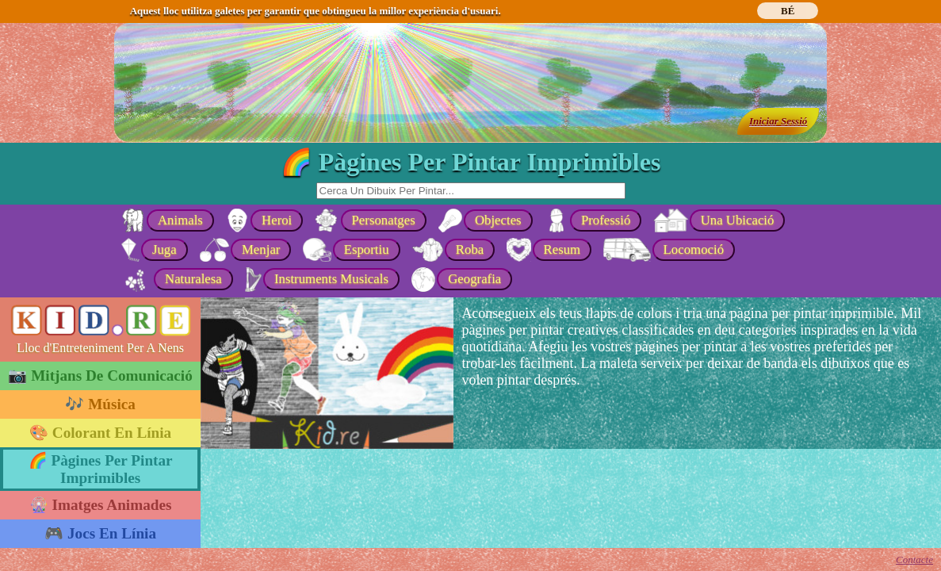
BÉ (787, 11)
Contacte (914, 559)
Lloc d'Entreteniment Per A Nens (100, 347)
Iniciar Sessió (778, 121)
